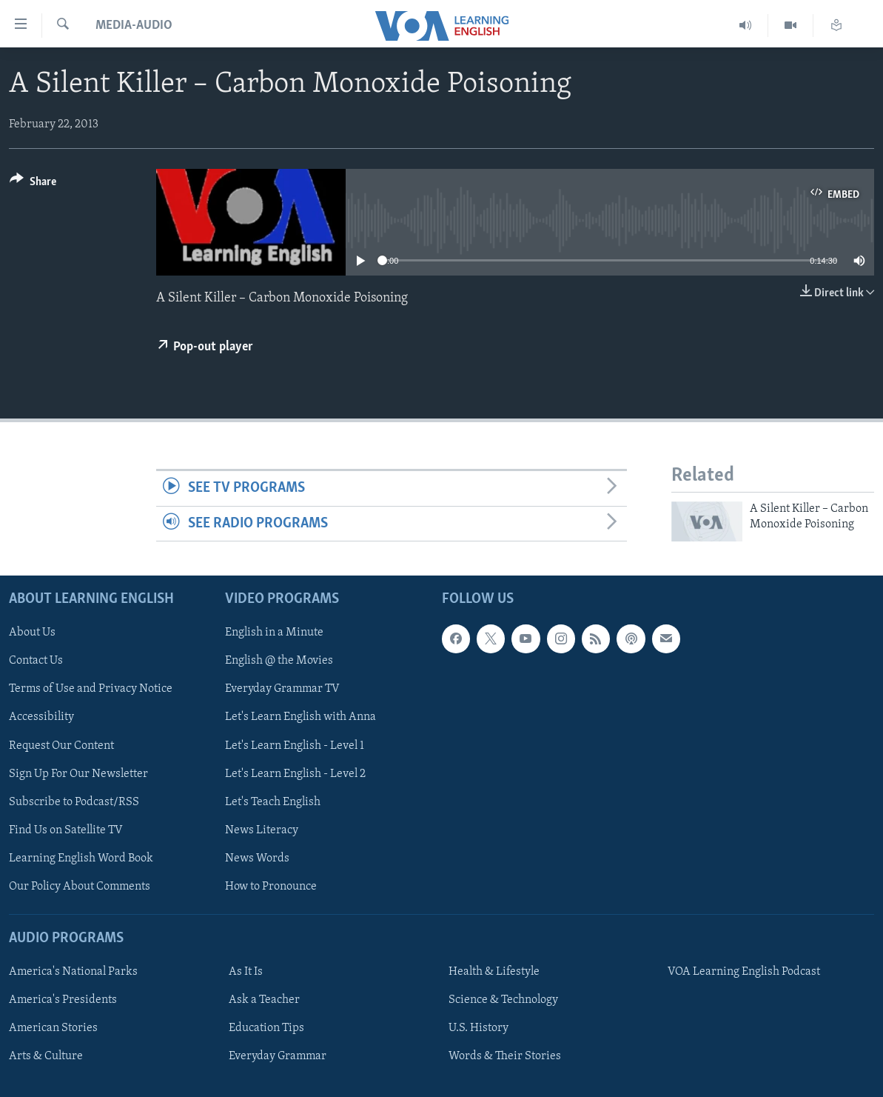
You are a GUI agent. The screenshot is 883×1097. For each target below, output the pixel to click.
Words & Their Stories (505, 1056)
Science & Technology (503, 1000)
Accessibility (41, 718)
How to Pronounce (271, 887)
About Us (32, 632)
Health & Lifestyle (494, 972)
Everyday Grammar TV (282, 690)
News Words (257, 858)
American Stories (53, 1028)
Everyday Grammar (277, 1056)
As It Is (246, 972)
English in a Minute (274, 632)
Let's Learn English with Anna (300, 718)
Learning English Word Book (81, 858)
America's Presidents (63, 1000)
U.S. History (478, 1028)
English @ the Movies (279, 661)
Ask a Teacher (264, 1000)
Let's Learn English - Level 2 (295, 774)
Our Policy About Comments (79, 887)
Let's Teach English (272, 802)
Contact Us (36, 661)
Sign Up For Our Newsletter (78, 774)
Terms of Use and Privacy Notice (90, 690)
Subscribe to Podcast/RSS (74, 802)
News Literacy (261, 830)
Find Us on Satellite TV (66, 830)
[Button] (33, 184)
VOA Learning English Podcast (744, 972)
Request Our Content (61, 746)
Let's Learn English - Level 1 (294, 746)
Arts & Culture (46, 1056)
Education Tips (266, 1028)
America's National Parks (73, 972)
